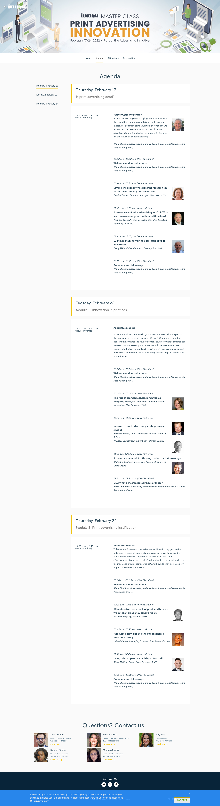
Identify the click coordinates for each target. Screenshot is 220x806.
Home (88, 58)
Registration (129, 58)
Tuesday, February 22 (46, 95)
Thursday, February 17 (47, 86)
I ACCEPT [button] (182, 800)
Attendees (113, 58)
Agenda (99, 58)
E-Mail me (54, 744)
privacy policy (41, 801)
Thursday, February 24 (47, 104)
